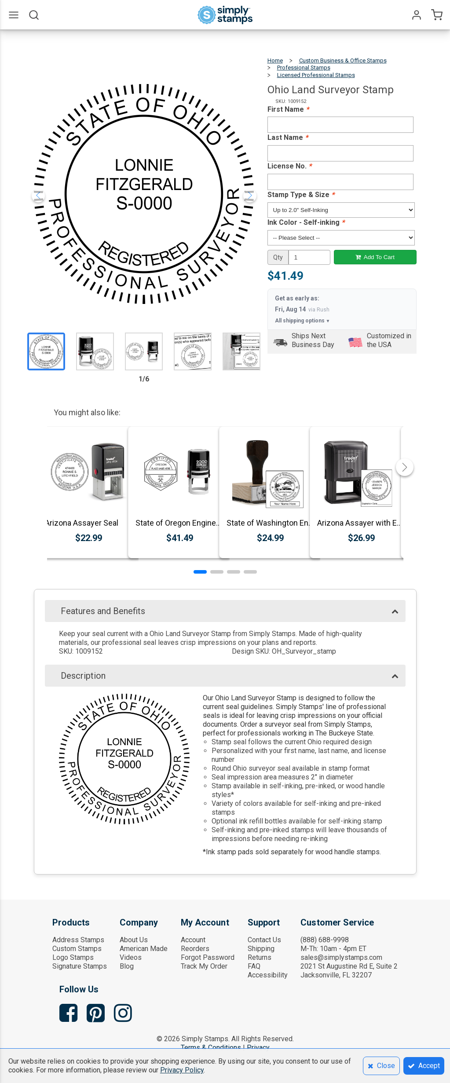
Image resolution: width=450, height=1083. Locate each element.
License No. (289, 166)
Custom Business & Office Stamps (343, 60)
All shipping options (302, 321)
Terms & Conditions (211, 1047)
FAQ (254, 966)
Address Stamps (78, 940)
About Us (134, 940)
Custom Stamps (77, 948)
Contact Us (264, 940)
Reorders (195, 948)
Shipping (261, 948)
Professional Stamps (303, 67)
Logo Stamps (73, 957)
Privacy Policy (182, 1070)
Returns (259, 957)
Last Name (287, 137)
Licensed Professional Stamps (316, 75)
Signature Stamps (79, 966)
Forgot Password (207, 957)
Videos (131, 957)
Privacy (258, 1047)
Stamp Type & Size (300, 194)
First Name (288, 109)
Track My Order (204, 966)
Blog (127, 966)
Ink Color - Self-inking (305, 222)
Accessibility (268, 975)
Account (193, 940)
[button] (200, 572)
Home (275, 60)
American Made (144, 948)
